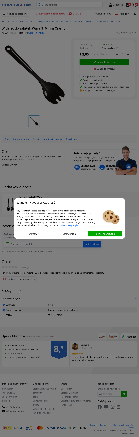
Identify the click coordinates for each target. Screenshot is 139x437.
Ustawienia (69, 233)
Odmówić (34, 233)
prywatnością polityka (68, 225)
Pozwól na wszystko (105, 233)
